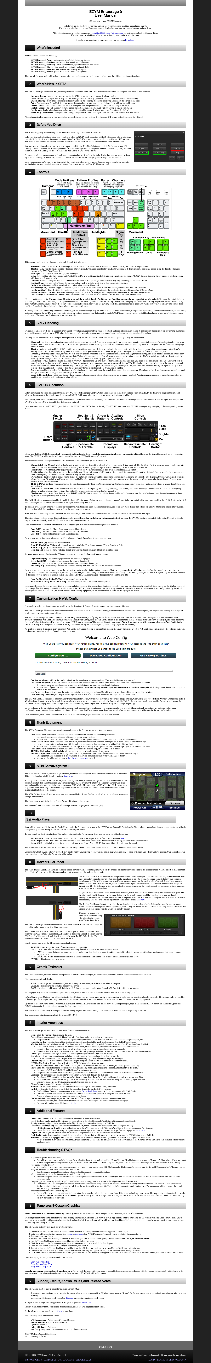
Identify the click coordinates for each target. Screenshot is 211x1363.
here (122, 838)
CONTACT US (50, 1360)
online (70, 1234)
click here (141, 900)
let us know (130, 40)
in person (79, 1234)
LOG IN (151, 1360)
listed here (68, 776)
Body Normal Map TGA (41, 1266)
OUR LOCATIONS (66, 1360)
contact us (86, 1302)
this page (69, 1298)
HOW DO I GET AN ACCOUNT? (171, 1360)
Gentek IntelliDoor (89, 1091)
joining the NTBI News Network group (107, 33)
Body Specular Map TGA (41, 1264)
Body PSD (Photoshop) (40, 1262)
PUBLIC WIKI (105, 1347)
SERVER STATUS (83, 1360)
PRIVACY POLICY (33, 1360)
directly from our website (78, 758)
